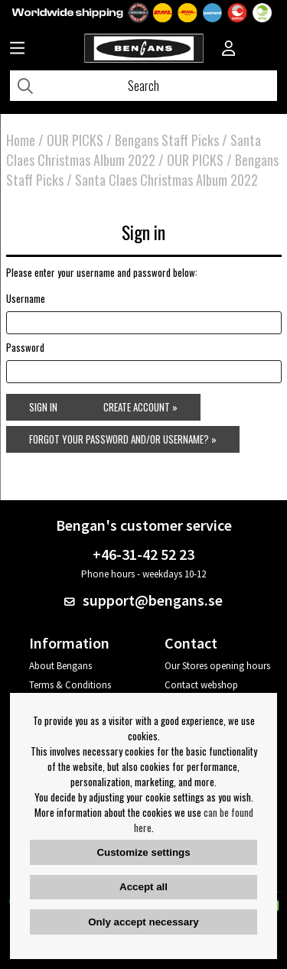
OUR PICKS (75, 140)
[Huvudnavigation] (17, 50)
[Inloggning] (229, 50)
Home (20, 140)
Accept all (143, 887)
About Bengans (60, 665)
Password (25, 347)
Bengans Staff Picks (167, 140)
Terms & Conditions (70, 684)
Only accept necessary (143, 922)
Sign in (43, 407)
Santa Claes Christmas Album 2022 (133, 150)
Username (25, 298)
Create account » (140, 407)
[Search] (143, 85)
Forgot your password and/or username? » (123, 439)
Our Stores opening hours (217, 665)
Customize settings (143, 852)
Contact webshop (201, 684)
